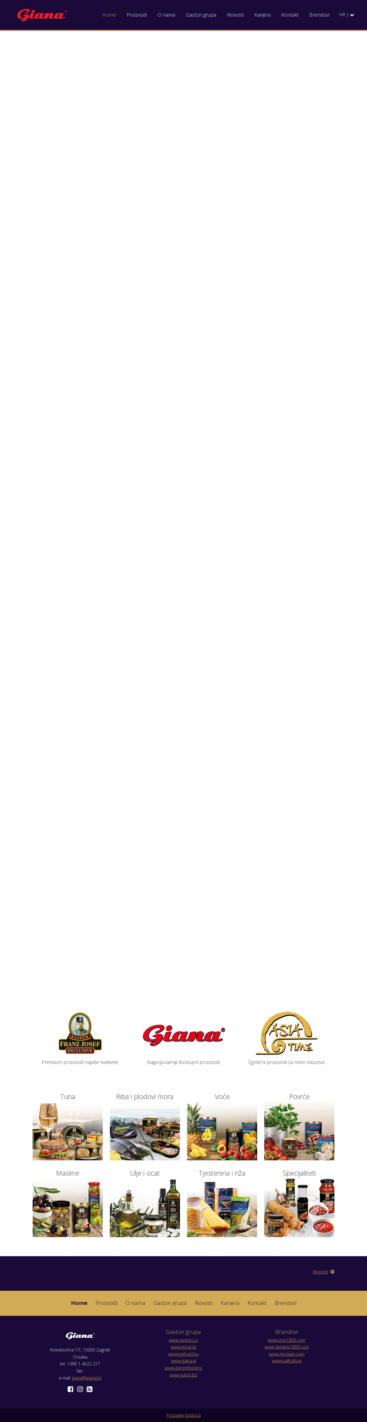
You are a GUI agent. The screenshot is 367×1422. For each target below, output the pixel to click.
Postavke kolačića (183, 1415)
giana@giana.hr (87, 1378)
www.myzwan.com (286, 1354)
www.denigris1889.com (287, 1347)
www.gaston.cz (183, 1340)
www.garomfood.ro (183, 1368)
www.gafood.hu (183, 1354)
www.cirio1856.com (287, 1340)
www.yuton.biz (183, 1375)
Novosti (323, 1272)
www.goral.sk (183, 1347)
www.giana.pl (183, 1361)
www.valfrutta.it (286, 1361)
